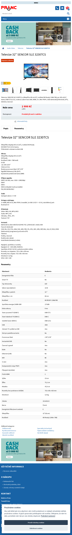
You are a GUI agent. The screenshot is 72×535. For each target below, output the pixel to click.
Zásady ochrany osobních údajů (14, 488)
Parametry (19, 128)
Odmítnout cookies (36, 528)
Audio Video (11, 48)
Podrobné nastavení (48, 516)
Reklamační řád (8, 481)
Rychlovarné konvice (9, 431)
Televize (20, 48)
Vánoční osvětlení (8, 435)
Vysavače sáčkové (8, 433)
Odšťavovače (6, 428)
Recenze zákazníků (9, 471)
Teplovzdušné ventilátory (45, 431)
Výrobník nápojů (42, 433)
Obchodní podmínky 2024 (11, 484)
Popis (5, 128)
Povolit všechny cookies (36, 522)
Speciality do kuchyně (44, 428)
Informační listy (21, 121)
